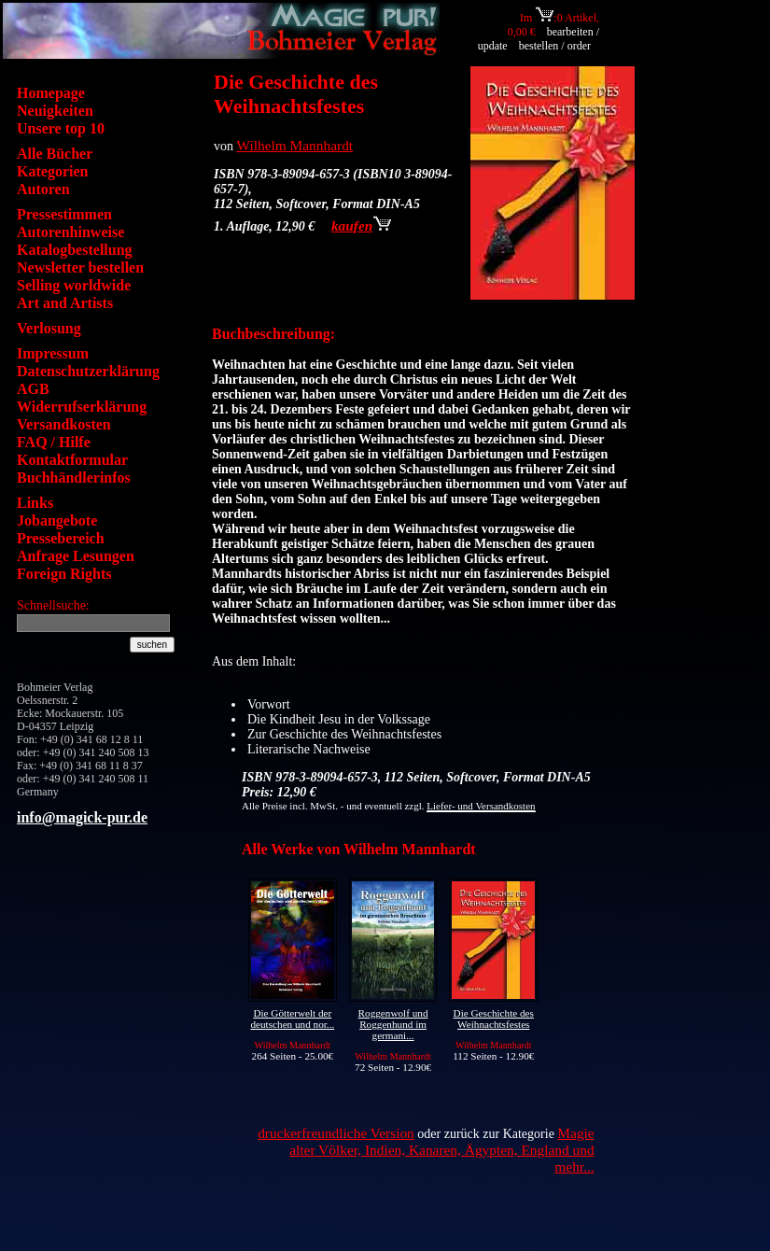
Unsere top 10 (61, 128)
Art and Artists (65, 303)
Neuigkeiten (55, 111)
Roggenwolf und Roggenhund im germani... (393, 1024)
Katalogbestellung (75, 250)
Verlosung (49, 328)
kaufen (361, 225)
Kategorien (52, 171)
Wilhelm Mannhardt (295, 145)
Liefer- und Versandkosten (481, 805)
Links (35, 503)
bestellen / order (556, 45)
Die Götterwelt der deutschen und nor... (292, 1018)
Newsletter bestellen (80, 267)
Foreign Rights (64, 574)
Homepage (51, 93)
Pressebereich (61, 538)
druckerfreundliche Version (336, 1133)
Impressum (53, 353)
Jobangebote (57, 520)
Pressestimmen (64, 214)
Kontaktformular (72, 460)
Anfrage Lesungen (75, 556)
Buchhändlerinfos (74, 477)
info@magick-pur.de (82, 817)
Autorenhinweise (70, 232)
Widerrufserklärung (82, 407)
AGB (33, 389)
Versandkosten (64, 424)
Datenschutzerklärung (88, 371)
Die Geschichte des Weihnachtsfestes (494, 1018)
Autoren (43, 189)
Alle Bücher (54, 154)
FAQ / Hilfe (54, 442)
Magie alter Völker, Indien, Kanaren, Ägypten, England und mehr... (441, 1149)
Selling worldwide (74, 285)
